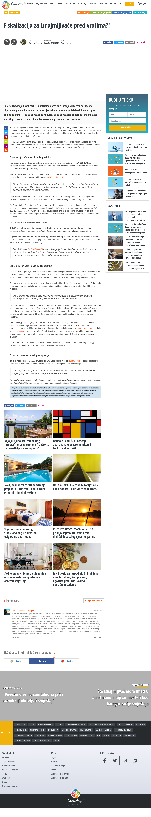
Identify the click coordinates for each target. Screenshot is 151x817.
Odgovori (16, 637)
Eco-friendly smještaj (45, 725)
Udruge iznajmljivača (69, 730)
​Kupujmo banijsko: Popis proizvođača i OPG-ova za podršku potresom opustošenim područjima (134, 241)
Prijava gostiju (21, 725)
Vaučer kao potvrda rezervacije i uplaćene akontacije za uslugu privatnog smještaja (133, 253)
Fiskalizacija (83, 12)
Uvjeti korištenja (58, 765)
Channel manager (86, 730)
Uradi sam (93, 4)
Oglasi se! (129, 4)
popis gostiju (42, 355)
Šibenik (56, 741)
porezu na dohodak (54, 177)
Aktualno (30, 4)
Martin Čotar (129, 735)
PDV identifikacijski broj (42, 741)
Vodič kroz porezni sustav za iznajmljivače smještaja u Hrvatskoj (135, 193)
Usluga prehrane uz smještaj (75, 725)
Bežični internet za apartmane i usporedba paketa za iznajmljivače (134, 265)
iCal (98, 735)
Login (53, 757)
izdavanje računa (85, 328)
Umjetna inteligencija (103, 730)
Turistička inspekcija (125, 725)
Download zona (111, 4)
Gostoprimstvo (71, 735)
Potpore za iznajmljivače (123, 730)
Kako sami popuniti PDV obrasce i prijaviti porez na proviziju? (135, 147)
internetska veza (17, 331)
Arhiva (53, 769)
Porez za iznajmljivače (101, 12)
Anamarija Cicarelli (87, 735)
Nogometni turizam (37, 730)
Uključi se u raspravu (93, 600)
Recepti (32, 725)
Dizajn (100, 4)
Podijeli (108, 42)
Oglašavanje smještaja (60, 777)
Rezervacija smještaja (23, 741)
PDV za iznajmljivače (122, 12)
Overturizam (39, 735)
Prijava (142, 3)
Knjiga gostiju (140, 12)
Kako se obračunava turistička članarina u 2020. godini (135, 182)
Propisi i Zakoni (56, 4)
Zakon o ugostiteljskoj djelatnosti (101, 725)
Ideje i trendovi (42, 4)
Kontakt (54, 761)
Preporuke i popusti (71, 4)
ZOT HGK (59, 725)
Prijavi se (16, 661)
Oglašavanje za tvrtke (60, 773)
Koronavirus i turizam (24, 735)
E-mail (130, 42)
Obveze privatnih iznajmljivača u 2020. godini (135, 171)
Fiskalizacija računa (19, 157)
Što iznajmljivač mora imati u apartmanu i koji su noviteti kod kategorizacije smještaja (120, 697)
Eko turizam (140, 725)
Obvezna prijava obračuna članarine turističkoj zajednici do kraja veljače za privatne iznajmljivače (135, 159)
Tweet (119, 42)
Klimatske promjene (55, 735)
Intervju (84, 4)
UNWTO (106, 735)
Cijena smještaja (21, 730)
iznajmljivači (37, 249)
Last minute (116, 735)
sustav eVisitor (75, 361)
